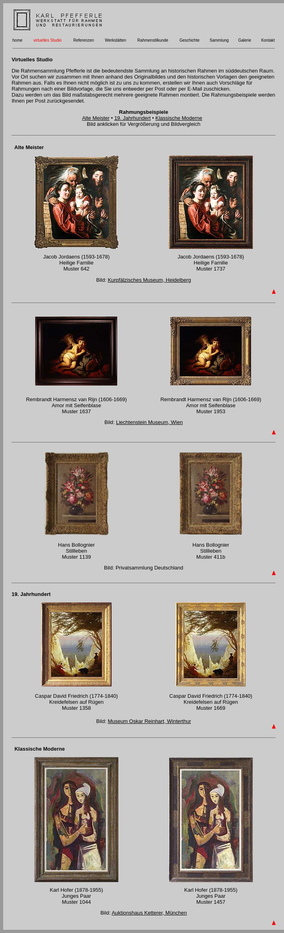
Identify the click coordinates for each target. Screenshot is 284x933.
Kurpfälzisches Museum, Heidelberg (149, 280)
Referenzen (83, 40)
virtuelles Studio (47, 40)
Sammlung (219, 40)
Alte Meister (96, 118)
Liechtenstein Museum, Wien (149, 422)
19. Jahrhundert (132, 118)
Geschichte (190, 40)
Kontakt (268, 40)
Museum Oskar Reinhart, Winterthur (149, 721)
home (17, 40)
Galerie (244, 40)
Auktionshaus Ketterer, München (149, 913)
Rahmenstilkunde (152, 40)
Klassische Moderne (178, 118)
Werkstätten (115, 40)
